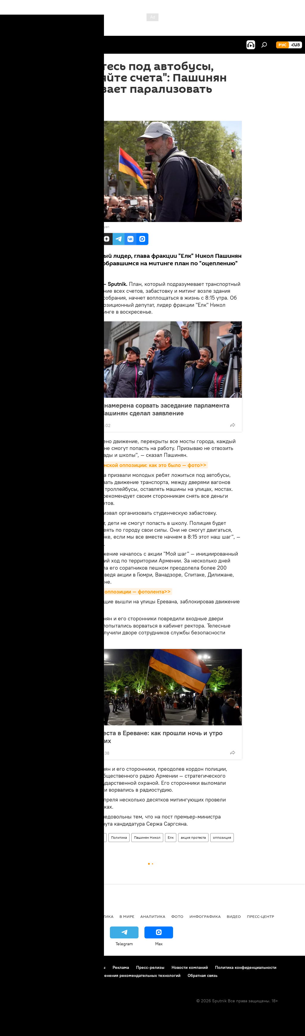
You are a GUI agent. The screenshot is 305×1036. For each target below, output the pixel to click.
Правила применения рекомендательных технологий (128, 975)
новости (16, 916)
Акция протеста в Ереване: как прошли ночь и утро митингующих (145, 736)
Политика (119, 837)
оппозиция (222, 837)
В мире (126, 916)
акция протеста (193, 837)
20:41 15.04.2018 (79, 113)
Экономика (71, 916)
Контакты (96, 967)
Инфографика (205, 916)
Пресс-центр (260, 916)
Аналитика (152, 916)
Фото (177, 916)
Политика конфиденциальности (245, 967)
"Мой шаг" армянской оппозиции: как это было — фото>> (135, 465)
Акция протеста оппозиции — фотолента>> (118, 591)
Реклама (121, 967)
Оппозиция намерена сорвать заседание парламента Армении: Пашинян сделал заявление (149, 409)
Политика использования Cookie (37, 975)
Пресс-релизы (150, 967)
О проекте (16, 967)
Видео (234, 916)
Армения (73, 837)
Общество (96, 837)
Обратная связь (202, 975)
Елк (171, 837)
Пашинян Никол (147, 837)
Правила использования (56, 967)
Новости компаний (190, 967)
